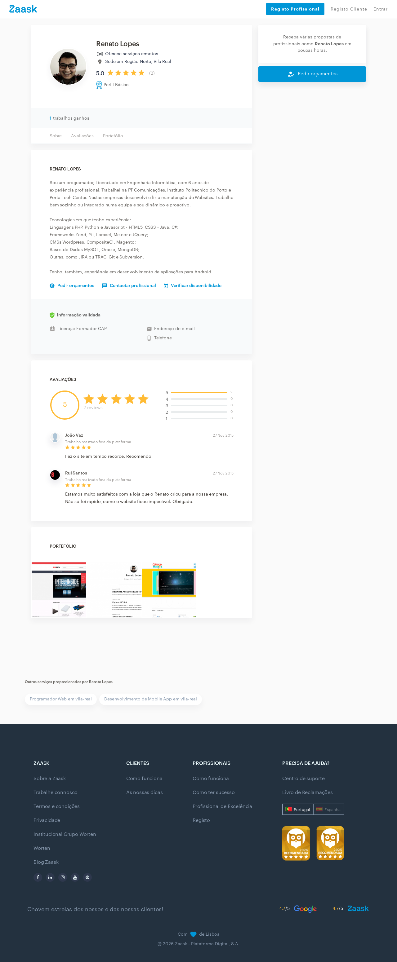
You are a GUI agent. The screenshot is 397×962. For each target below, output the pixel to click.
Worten (41, 848)
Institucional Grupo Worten (64, 834)
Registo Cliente (349, 9)
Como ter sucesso (213, 792)
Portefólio (113, 136)
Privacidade (46, 820)
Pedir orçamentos (72, 285)
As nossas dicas (144, 792)
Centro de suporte (303, 778)
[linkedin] (50, 877)
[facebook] (37, 877)
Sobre (56, 136)
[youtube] (75, 877)
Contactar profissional (129, 285)
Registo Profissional (295, 9)
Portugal (302, 810)
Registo (201, 820)
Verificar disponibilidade (193, 285)
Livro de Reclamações (307, 792)
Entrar (380, 9)
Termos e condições (56, 806)
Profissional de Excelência (222, 806)
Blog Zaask (45, 862)
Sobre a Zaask (49, 778)
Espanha (332, 810)
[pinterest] (87, 877)
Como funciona (144, 778)
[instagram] (62, 877)
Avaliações (82, 136)
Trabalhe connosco (55, 792)
